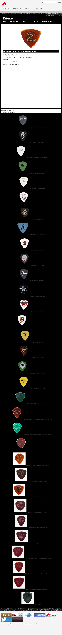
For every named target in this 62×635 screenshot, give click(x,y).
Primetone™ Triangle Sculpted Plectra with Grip (31, 589)
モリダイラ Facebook (39, 615)
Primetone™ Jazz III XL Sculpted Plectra (31, 450)
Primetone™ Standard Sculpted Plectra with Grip (31, 573)
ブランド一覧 (6, 9)
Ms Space (17, 619)
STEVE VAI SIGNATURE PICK (31, 188)
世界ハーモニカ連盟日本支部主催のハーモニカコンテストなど (28, 615)
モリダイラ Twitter (6, 619)
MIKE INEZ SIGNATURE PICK (31, 281)
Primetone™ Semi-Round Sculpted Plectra (31, 512)
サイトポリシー (18, 624)
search (60, 2)
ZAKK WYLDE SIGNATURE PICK (31, 127)
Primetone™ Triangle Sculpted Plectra (31, 543)
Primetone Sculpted (9, 112)
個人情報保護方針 (27, 624)
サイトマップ (37, 624)
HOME (2, 11)
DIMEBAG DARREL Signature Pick (31, 373)
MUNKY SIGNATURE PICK (31, 250)
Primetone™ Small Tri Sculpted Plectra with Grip (31, 497)
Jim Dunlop (8, 11)
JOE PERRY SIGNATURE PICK (31, 296)
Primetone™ (19, 11)
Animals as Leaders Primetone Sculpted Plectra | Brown (31, 419)
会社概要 (3, 624)
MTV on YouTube (50, 615)
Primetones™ (31, 604)
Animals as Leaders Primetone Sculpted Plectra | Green (31, 434)
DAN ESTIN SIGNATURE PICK (31, 388)
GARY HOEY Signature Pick (31, 357)
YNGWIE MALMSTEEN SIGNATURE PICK (31, 157)
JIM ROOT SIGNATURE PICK (31, 311)
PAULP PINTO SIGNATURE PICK (31, 234)
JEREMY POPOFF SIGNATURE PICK (31, 327)
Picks (13, 11)
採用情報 (10, 624)
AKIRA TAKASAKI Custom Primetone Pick (31, 404)
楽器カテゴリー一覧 (17, 9)
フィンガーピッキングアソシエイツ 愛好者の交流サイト (17, 615)
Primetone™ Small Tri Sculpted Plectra (31, 481)
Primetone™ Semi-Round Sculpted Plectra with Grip (31, 558)
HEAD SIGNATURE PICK (31, 342)
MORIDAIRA (4, 4)
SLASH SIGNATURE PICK (31, 219)
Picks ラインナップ (8, 110)
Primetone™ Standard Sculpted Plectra (31, 527)
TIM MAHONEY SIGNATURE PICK (31, 173)
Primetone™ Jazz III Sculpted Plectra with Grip (31, 465)
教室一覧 (6, 615)
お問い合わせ (39, 9)
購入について (28, 9)
